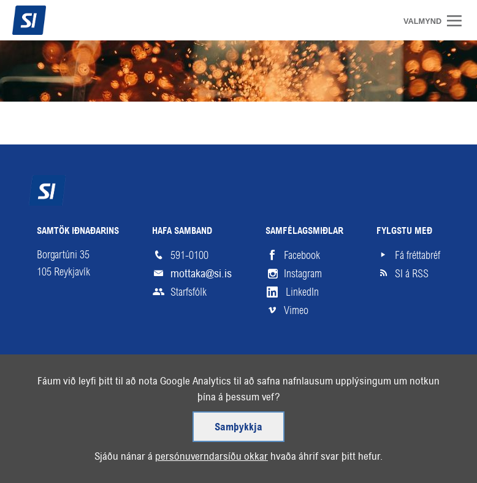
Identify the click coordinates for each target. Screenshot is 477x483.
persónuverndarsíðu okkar (211, 458)
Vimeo (296, 310)
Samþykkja (238, 430)
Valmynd (458, 21)
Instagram (303, 274)
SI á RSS (412, 274)
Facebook (302, 255)
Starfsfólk (188, 292)
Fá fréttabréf (417, 255)
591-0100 (189, 255)
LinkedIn (302, 292)
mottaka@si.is (201, 273)
